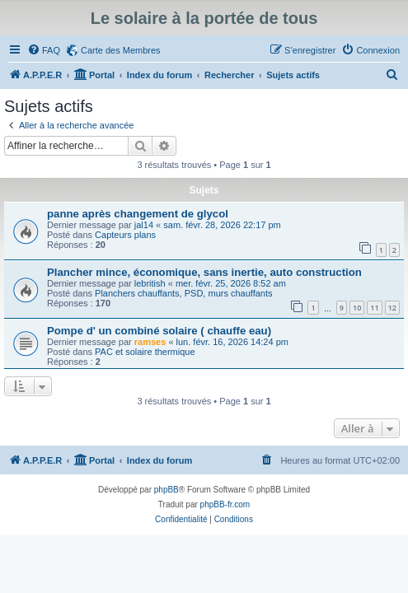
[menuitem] (43, 50)
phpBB (166, 489)
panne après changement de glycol (137, 214)
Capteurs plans (125, 235)
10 (357, 307)
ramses (150, 342)
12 (392, 307)
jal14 (143, 225)
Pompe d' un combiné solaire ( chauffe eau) (159, 331)
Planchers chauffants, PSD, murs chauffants (183, 293)
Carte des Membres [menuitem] (121, 50)
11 (374, 307)
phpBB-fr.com (225, 504)
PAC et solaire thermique (145, 352)
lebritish (150, 283)
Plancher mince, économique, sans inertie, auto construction (204, 272)
